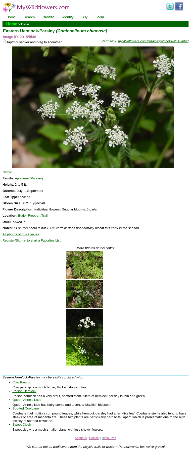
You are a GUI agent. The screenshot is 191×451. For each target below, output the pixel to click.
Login (100, 17)
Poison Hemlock (24, 391)
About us (81, 438)
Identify (67, 17)
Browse (48, 17)
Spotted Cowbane (25, 408)
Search (29, 17)
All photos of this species (20, 234)
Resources (109, 438)
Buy (85, 17)
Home (11, 17)
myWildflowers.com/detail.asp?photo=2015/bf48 (153, 41)
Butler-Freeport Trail (33, 215)
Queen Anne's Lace (26, 400)
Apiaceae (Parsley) (29, 178)
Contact (94, 438)
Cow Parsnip (21, 382)
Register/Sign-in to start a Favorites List (31, 240)
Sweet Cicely (22, 424)
